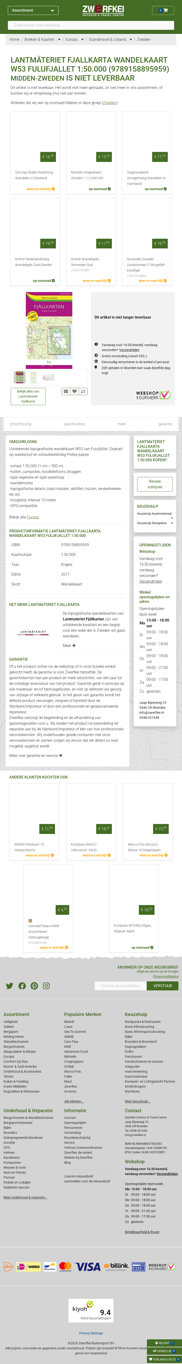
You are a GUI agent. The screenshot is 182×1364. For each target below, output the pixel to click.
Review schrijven (155, 484)
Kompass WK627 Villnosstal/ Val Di (84, 847)
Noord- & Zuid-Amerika (20, 1066)
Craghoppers (73, 1061)
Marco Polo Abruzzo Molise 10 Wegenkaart (144, 847)
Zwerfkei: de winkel (78, 1152)
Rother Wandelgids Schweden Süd (91, 265)
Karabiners (12, 1157)
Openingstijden (75, 1123)
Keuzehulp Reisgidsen (152, 523)
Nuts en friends (15, 1172)
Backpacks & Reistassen (143, 1022)
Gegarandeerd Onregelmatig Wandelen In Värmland (146, 178)
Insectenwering (136, 1071)
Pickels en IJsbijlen (17, 1182)
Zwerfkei (70, 1086)
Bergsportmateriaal (18, 1123)
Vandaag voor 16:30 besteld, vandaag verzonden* (151, 570)
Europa (33, 517)
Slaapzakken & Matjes (20, 1051)
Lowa (68, 1027)
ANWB (69, 1037)
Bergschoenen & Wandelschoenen (28, 1118)
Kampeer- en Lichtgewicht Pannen (150, 1081)
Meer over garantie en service (35, 755)
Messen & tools (15, 1167)
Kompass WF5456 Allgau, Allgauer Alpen (133, 928)
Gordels (9, 1142)
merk (122, 424)
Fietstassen (133, 1056)
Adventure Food (76, 1051)
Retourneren (73, 1128)
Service (69, 1142)
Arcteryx (70, 1091)
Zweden (109, 103)
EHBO (129, 1051)
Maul (68, 1081)
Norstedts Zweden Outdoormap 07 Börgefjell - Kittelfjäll (147, 268)
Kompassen (12, 1162)
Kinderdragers (135, 1086)
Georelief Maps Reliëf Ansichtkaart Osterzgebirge (48, 934)
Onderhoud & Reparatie (28, 1110)
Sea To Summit (75, 1032)
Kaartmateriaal (136, 1076)
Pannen (9, 1177)
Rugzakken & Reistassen (22, 1091)
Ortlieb (69, 1066)
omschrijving (20, 424)
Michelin (70, 1056)
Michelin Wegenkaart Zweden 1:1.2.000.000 (87, 175)
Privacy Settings (91, 1333)
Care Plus (71, 1042)
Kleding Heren (14, 1037)
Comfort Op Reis (16, 1061)
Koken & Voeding (16, 1081)
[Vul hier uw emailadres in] (121, 985)
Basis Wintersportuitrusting (145, 1032)
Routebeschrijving (77, 1138)
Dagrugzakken (135, 1046)
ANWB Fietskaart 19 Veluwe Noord (29, 847)
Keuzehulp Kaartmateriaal (154, 513)
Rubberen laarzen (16, 1187)
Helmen (9, 1152)
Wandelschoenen (16, 1042)
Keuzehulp (136, 1014)
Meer (69, 645)
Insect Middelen (15, 1086)
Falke (68, 1076)
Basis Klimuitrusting (139, 1027)
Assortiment (33, 10)
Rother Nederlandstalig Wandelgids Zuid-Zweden (33, 262)
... (57, 39)
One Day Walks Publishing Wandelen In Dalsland (34, 175)
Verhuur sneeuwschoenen (83, 1147)
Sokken (9, 1027)
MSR (67, 1046)
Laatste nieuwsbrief (78, 1176)
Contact (70, 1118)
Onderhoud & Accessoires (22, 1071)
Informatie (75, 1110)
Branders (10, 1133)
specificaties (74, 424)
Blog (67, 1162)
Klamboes (132, 1091)
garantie (165, 424)
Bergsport (11, 1032)
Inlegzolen (132, 1066)
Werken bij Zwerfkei (78, 1157)
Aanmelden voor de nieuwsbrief (87, 1181)
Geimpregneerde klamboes (23, 1138)
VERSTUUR (162, 986)
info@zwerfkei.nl (151, 712)
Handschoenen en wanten (144, 1061)
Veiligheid (11, 1022)
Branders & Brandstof (141, 1042)
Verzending (72, 1133)
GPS (7, 1147)
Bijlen (129, 1037)
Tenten (9, 1076)
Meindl (69, 1022)
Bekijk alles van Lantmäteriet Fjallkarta (28, 396)
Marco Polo (72, 1071)
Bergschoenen (14, 1046)
